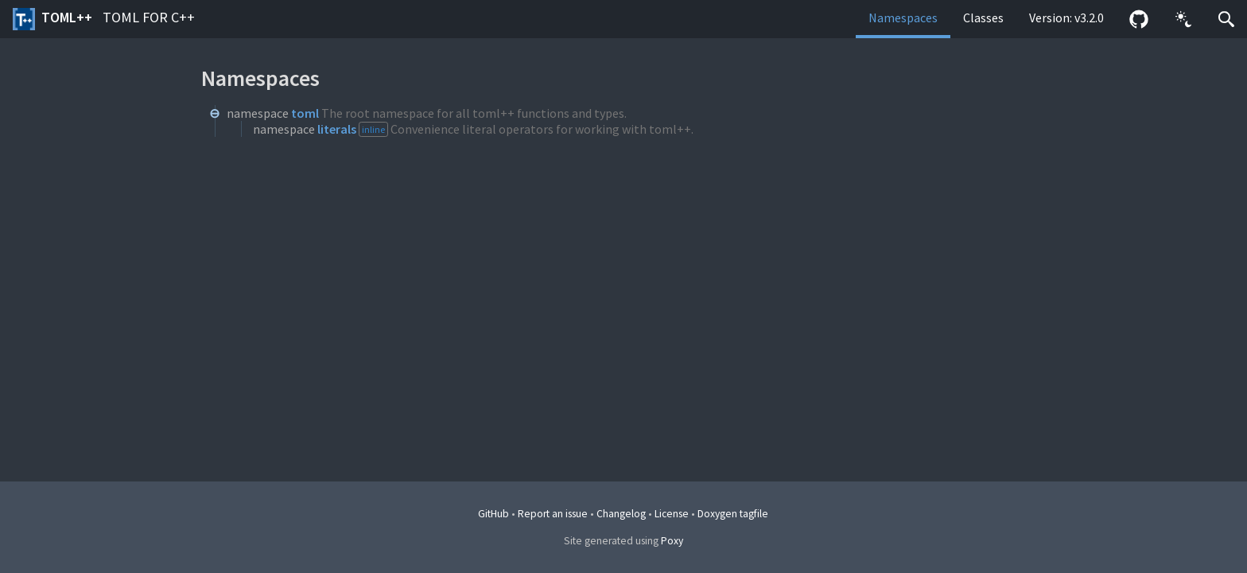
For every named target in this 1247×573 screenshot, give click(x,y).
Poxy (672, 541)
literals (336, 129)
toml (305, 113)
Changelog (621, 513)
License (672, 513)
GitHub (493, 513)
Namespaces (903, 17)
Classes (983, 17)
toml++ (104, 19)
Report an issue (553, 513)
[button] (1183, 19)
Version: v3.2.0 (1066, 17)
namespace (258, 113)
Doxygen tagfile (732, 513)
